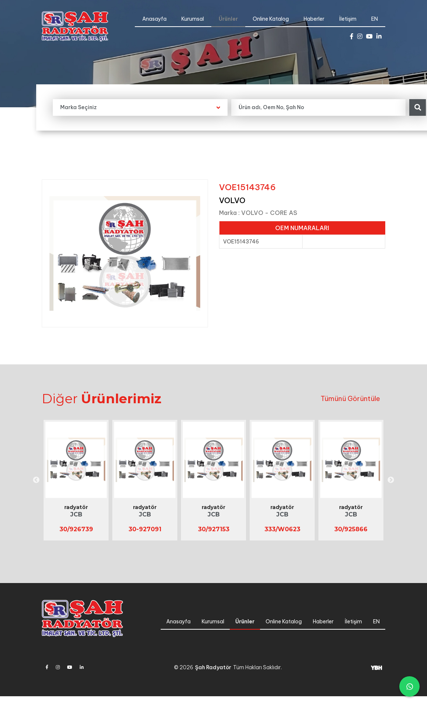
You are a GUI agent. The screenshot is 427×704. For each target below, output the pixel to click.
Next (390, 480)
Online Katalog (271, 19)
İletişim (347, 19)
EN (374, 19)
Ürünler (228, 19)
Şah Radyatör (213, 667)
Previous (36, 480)
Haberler (314, 19)
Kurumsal (192, 19)
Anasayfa (154, 19)
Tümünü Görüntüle (350, 398)
